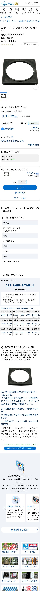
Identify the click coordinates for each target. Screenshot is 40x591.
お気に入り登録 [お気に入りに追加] (30, 44)
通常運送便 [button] (9, 129)
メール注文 (20, 197)
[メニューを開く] (37, 3)
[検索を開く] (22, 3)
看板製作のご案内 (19, 529)
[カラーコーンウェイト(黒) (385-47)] (3, 95)
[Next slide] (35, 508)
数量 (14, 182)
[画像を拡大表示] (35, 86)
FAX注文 (20, 192)
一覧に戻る (7, 17)
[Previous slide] (4, 508)
